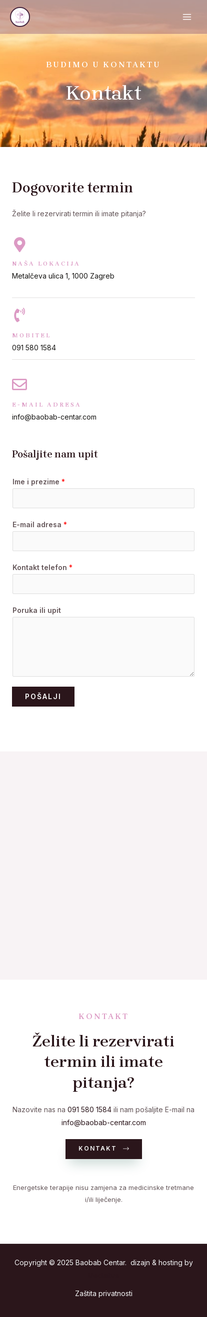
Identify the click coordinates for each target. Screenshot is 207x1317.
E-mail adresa (39, 524)
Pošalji (43, 696)
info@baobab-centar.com (104, 1122)
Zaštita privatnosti (103, 1293)
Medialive (104, 1275)
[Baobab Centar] (20, 17)
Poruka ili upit (36, 610)
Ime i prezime (38, 481)
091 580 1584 (90, 1109)
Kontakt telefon (42, 567)
